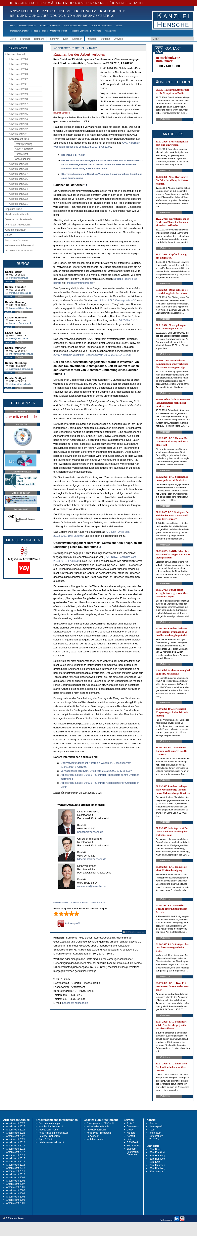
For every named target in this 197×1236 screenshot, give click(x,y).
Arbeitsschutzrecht (96, 1129)
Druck (130, 1129)
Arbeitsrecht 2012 (18, 129)
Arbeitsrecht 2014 (18, 119)
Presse (119, 26)
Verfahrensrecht (95, 1139)
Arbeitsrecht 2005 (18, 184)
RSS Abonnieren (134, 932)
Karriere (131, 1132)
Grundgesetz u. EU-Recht (100, 1123)
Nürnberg (92, 39)
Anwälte (118, 39)
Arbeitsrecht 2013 (18, 124)
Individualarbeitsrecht (98, 1126)
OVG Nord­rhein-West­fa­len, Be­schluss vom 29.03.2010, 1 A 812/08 (92, 354)
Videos (8, 235)
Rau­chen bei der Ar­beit (73, 155)
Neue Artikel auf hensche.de (54, 1132)
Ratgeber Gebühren (79, 31)
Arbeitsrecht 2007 (18, 174)
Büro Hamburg (157, 1155)
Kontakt (131, 1136)
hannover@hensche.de (20, 323)
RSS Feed (132, 1142)
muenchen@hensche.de (21, 354)
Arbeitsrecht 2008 (18, 169)
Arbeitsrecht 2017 (18, 104)
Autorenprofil (68, 923)
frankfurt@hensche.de (20, 293)
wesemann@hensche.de (91, 886)
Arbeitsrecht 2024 (18, 69)
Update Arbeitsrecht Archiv (19, 250)
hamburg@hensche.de (20, 308)
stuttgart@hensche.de (20, 384)
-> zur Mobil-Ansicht (16, 48)
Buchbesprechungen (50, 1123)
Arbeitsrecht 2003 (18, 194)
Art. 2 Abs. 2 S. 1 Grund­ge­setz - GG (116, 300)
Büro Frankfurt (157, 1152)
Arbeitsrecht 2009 (18, 164)
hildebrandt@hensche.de (91, 859)
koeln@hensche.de (18, 338)
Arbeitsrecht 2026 (18, 59)
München (77, 39)
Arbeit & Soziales (24, 149)
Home (12, 26)
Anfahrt (8, 281)
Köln (65, 39)
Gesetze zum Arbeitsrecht (75, 26)
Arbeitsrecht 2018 (18, 99)
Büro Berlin (155, 1149)
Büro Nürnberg (157, 1168)
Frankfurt (25, 39)
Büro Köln (154, 1162)
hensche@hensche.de (90, 831)
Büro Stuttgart (156, 1171)
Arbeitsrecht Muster (58, 31)
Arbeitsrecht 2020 (18, 89)
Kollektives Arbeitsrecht (99, 1132)
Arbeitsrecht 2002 (18, 199)
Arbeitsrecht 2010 (19, 139)
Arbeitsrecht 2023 (18, 74)
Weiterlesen (165, 119)
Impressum (155, 1132)
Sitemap (131, 1148)
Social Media (134, 1145)
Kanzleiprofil (110, 31)
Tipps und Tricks (13, 209)
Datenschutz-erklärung (156, 1137)
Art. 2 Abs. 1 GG (128, 320)
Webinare (96, 31)
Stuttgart (105, 39)
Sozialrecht (92, 1136)
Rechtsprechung (23, 144)
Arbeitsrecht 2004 (18, 189)
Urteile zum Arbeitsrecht (101, 26)
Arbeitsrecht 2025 (18, 64)
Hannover (53, 39)
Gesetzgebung (22, 159)
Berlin (13, 39)
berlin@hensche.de (18, 278)
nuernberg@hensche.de (21, 369)
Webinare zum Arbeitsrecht (19, 245)
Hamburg (39, 39)
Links (129, 1139)
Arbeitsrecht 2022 (18, 79)
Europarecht (21, 154)
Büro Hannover (157, 1158)
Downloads (133, 1126)
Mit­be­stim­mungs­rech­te (80, 282)
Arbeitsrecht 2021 (18, 84)
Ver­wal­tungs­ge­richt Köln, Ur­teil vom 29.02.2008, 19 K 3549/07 (96, 770)
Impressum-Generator (19, 31)
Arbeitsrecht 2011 (18, 134)
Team (152, 1129)
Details (20, 281)
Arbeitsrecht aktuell (27, 26)
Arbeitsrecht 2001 (18, 204)
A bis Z (130, 1123)
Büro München (157, 1165)
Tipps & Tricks (39, 31)
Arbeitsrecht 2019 (18, 94)
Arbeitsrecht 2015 (18, 114)
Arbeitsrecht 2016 (18, 109)
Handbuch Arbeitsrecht (50, 26)
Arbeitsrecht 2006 (18, 179)
